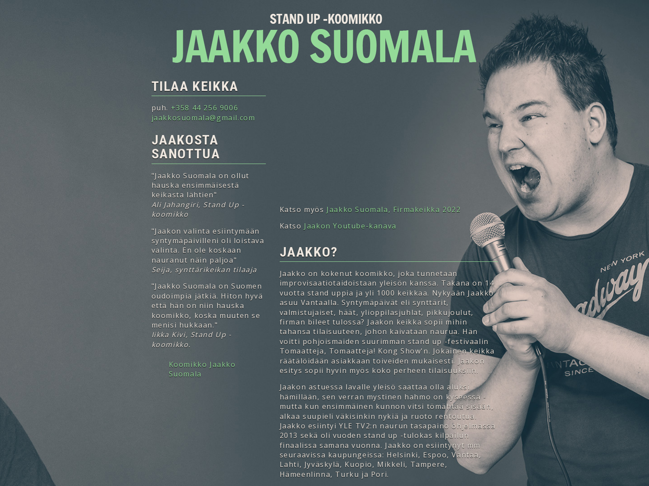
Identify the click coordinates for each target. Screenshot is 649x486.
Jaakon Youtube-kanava (350, 226)
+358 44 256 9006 (205, 108)
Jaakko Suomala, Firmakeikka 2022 (393, 209)
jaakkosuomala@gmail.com (203, 117)
